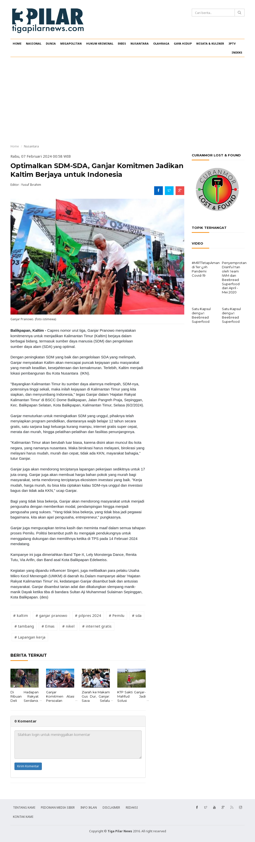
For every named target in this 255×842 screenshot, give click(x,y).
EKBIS (122, 43)
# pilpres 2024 (88, 615)
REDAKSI (132, 807)
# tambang (24, 626)
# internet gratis (97, 626)
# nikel (68, 626)
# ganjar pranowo (51, 615)
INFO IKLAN (88, 807)
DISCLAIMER (111, 807)
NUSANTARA (139, 43)
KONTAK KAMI (23, 817)
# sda (136, 615)
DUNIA (51, 43)
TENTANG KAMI (24, 807)
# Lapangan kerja (29, 637)
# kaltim (20, 615)
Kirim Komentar (28, 766)
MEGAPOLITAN (71, 43)
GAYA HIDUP (183, 43)
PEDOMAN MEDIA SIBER (58, 807)
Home (14, 146)
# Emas (48, 626)
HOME (17, 43)
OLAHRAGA (161, 43)
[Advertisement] (127, 100)
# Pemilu (116, 615)
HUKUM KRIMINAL (99, 43)
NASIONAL (33, 43)
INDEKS (237, 52)
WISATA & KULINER (210, 43)
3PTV (232, 43)
